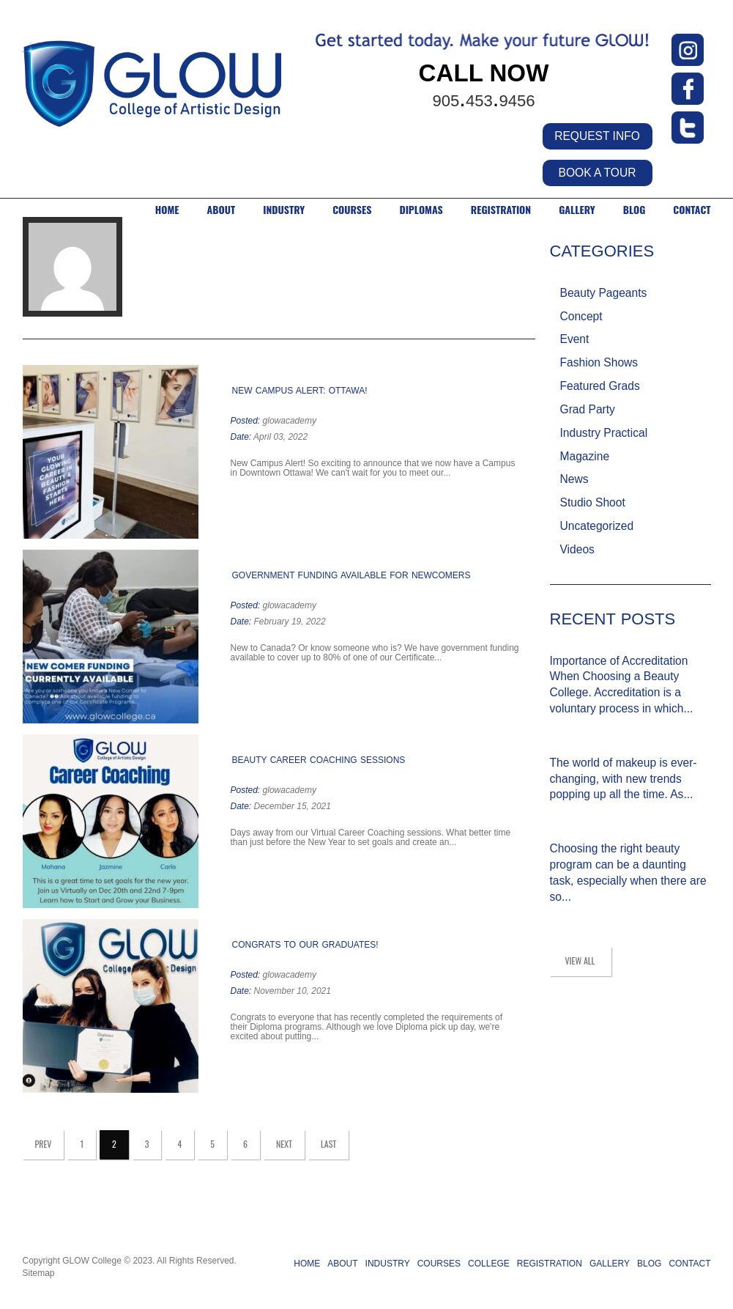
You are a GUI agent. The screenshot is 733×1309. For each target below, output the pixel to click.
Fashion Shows (599, 362)
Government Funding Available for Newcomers (351, 575)
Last (328, 1143)
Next (284, 1143)
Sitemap (39, 1273)
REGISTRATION (549, 1263)
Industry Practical (604, 433)
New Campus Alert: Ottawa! (300, 391)
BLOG (634, 209)
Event (574, 339)
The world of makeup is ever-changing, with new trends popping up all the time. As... (623, 778)
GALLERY (577, 209)
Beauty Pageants (603, 293)
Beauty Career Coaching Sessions (319, 760)
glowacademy (289, 421)
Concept (581, 316)
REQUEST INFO (597, 136)
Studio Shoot (592, 502)
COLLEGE (489, 1263)
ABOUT (221, 209)
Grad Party (587, 409)
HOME (167, 209)
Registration (501, 209)
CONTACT (691, 209)
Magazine (585, 456)
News (574, 479)
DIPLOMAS (420, 209)
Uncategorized (597, 526)
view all (580, 960)
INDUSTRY (284, 209)
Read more (457, 473)
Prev (43, 1143)
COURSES (351, 209)
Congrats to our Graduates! (305, 945)
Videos (577, 549)
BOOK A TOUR (597, 172)
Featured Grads (600, 386)
